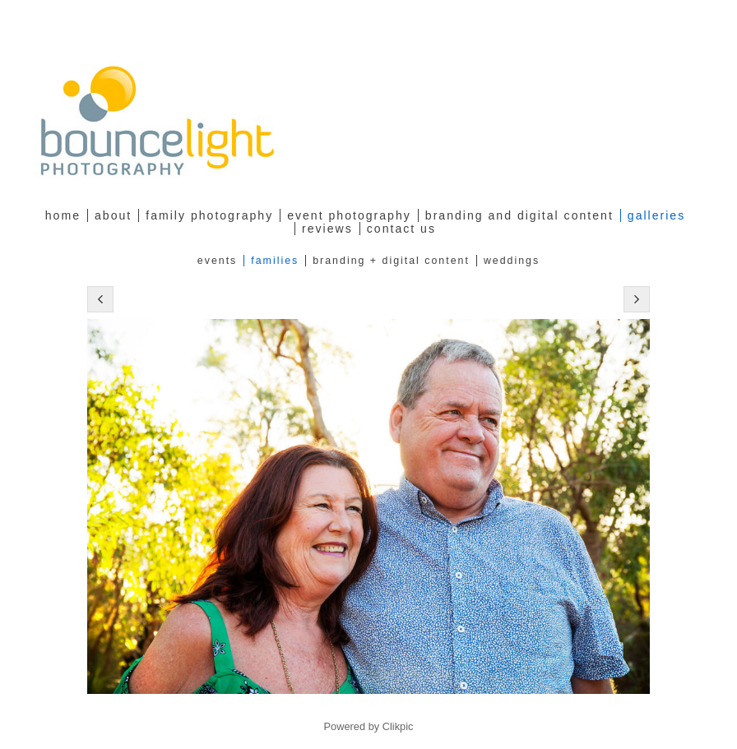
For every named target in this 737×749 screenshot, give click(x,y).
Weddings (512, 260)
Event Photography (349, 215)
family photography (209, 215)
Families (275, 260)
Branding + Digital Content (391, 260)
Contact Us (401, 228)
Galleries (656, 215)
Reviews (327, 228)
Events (217, 260)
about (113, 215)
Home (63, 215)
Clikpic (398, 726)
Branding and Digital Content (519, 215)
